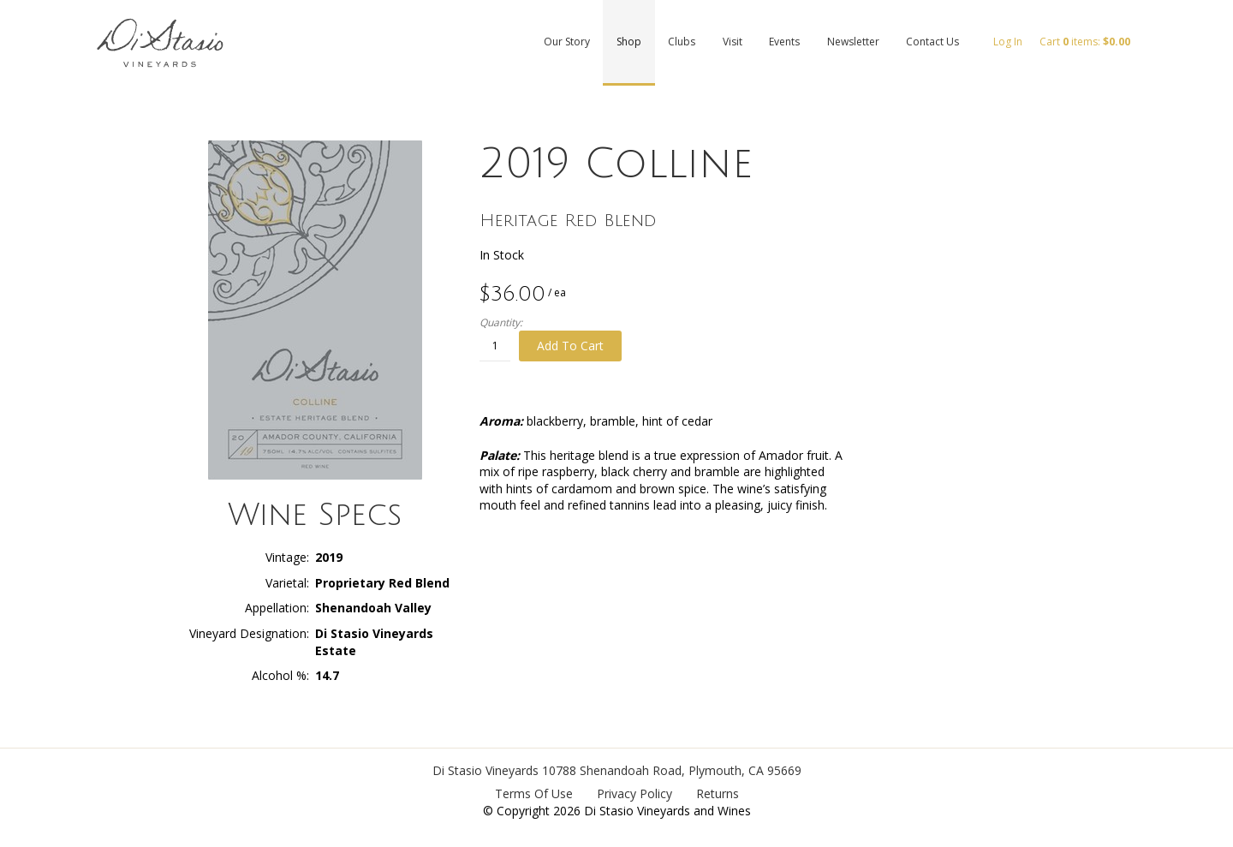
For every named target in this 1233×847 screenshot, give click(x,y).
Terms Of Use (534, 793)
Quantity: (501, 323)
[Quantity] (495, 346)
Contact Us (932, 41)
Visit (732, 41)
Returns (717, 793)
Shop (628, 41)
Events (784, 41)
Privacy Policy (634, 793)
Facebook (1212, 101)
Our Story (567, 41)
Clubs (681, 41)
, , (671, 770)
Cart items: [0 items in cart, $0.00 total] (1084, 41)
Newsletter (853, 41)
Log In (1007, 41)
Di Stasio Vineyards (485, 770)
